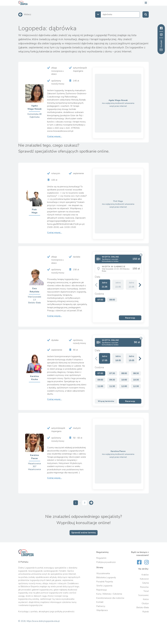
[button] (140, 284)
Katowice (144, 578)
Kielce (146, 599)
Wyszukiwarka (103, 573)
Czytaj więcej (54, 136)
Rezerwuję (130, 318)
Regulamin (101, 558)
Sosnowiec (143, 595)
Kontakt (99, 602)
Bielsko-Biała (142, 607)
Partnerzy (100, 606)
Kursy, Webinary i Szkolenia (109, 593)
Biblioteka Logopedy (106, 577)
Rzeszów (144, 587)
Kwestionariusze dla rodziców (110, 598)
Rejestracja (101, 589)
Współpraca (102, 610)
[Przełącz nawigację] (146, 3)
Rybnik (145, 611)
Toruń (146, 591)
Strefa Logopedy (104, 585)
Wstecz (27, 14)
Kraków (145, 574)
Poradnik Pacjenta (104, 581)
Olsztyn (145, 603)
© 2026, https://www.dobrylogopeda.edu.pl (39, 621)
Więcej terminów (106, 401)
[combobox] (117, 14)
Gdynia (145, 583)
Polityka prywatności (106, 562)
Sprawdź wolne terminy (83, 532)
